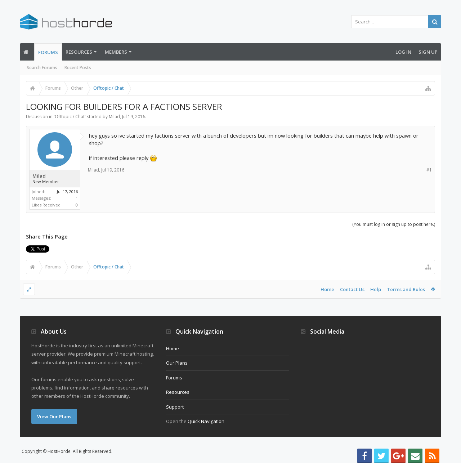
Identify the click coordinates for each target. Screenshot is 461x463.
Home (327, 289)
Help (375, 289)
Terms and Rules (406, 289)
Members (116, 52)
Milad (114, 116)
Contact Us (352, 289)
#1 (429, 170)
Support (175, 407)
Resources (79, 52)
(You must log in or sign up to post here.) (393, 224)
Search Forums (42, 67)
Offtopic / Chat (70, 116)
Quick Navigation (206, 421)
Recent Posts (77, 67)
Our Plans (177, 363)
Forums (48, 52)
